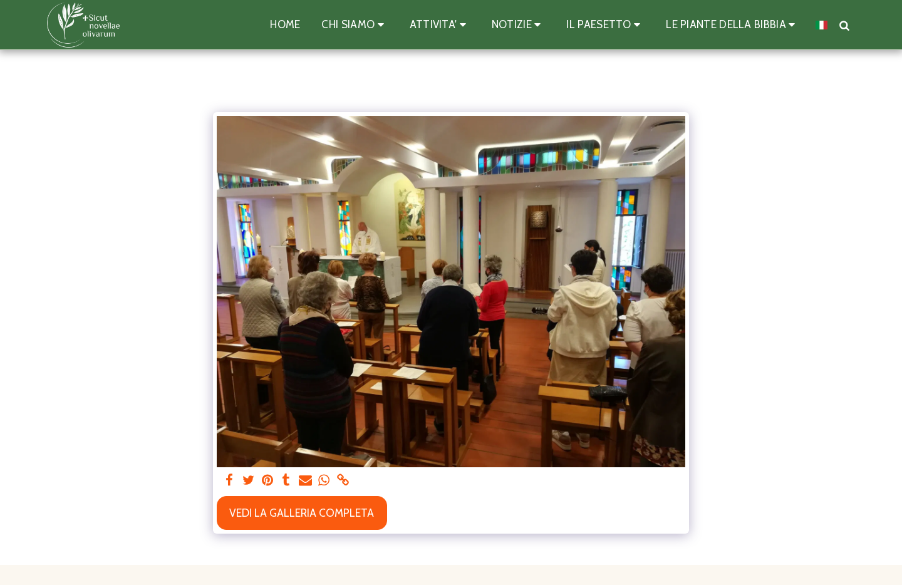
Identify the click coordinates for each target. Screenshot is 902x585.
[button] (354, 25)
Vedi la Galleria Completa (301, 512)
